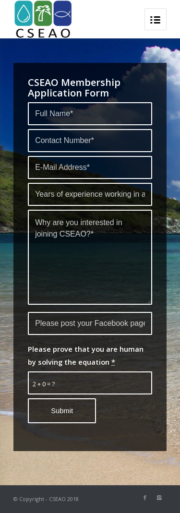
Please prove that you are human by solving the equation (86, 355)
